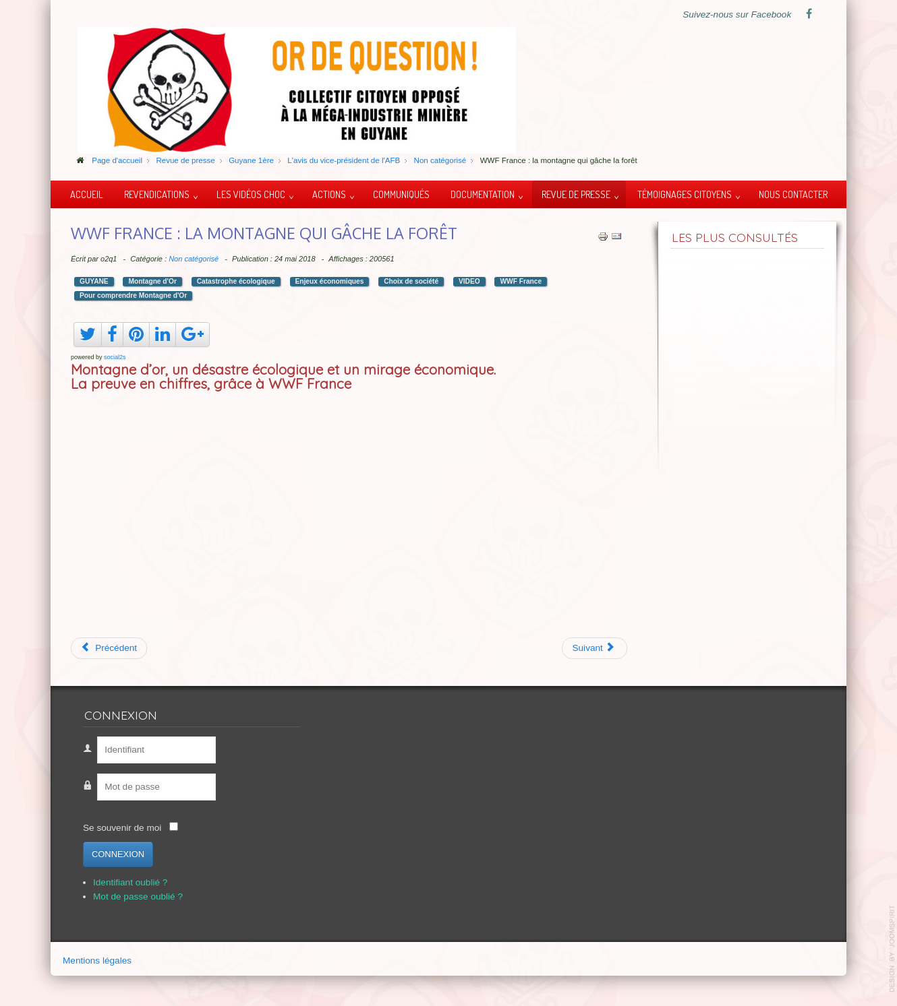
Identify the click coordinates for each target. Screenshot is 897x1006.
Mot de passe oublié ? (138, 896)
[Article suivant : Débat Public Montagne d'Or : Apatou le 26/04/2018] (594, 648)
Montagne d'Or (152, 281)
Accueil (86, 194)
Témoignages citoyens (684, 194)
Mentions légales (97, 960)
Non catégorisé (194, 259)
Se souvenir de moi (122, 828)
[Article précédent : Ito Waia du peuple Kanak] (109, 648)
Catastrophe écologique (236, 281)
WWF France (521, 281)
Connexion (118, 854)
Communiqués (401, 194)
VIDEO (469, 281)
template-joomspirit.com (892, 949)
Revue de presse (576, 194)
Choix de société (411, 281)
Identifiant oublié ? (130, 882)
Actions (329, 194)
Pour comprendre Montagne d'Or (133, 295)
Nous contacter (793, 194)
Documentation (483, 194)
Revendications (157, 194)
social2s (115, 357)
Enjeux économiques (329, 281)
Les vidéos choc (250, 194)
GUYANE (94, 281)
